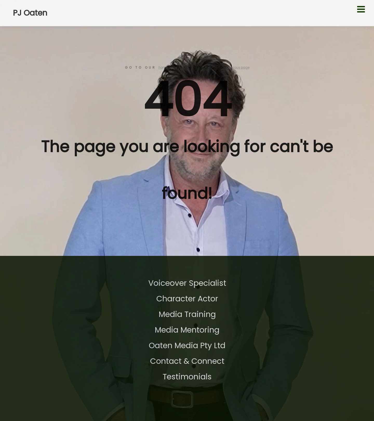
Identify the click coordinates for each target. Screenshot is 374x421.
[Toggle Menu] (363, 9)
